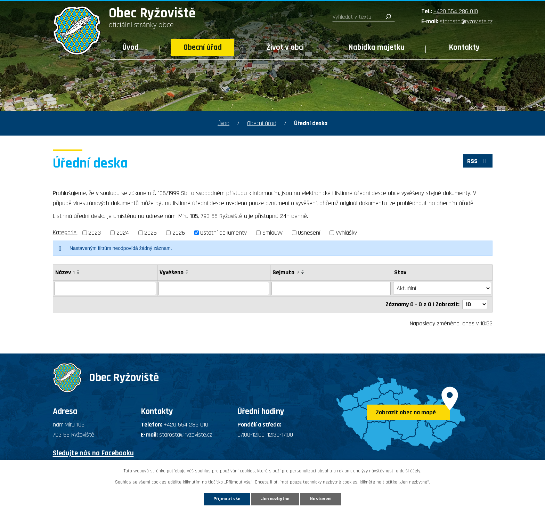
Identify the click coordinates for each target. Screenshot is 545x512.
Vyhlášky (346, 233)
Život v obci (285, 47)
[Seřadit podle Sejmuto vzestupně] (303, 270)
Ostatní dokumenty (223, 233)
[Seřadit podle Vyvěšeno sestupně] (187, 273)
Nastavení (321, 499)
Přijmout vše (226, 499)
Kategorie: (65, 232)
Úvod (130, 47)
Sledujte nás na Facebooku (93, 452)
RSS (478, 161)
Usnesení (309, 233)
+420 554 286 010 (455, 11)
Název (65, 272)
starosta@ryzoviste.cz (466, 21)
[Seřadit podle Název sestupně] (78, 273)
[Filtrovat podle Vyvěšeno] (213, 288)
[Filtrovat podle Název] (105, 288)
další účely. (410, 471)
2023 (94, 233)
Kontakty (464, 47)
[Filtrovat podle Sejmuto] (331, 288)
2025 (150, 233)
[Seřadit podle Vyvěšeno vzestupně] (187, 270)
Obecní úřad (203, 47)
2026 (178, 233)
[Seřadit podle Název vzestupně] (78, 270)
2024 (122, 233)
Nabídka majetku (377, 47)
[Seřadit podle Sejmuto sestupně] (303, 273)
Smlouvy (272, 233)
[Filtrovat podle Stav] (442, 288)
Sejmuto (285, 272)
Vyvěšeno (172, 272)
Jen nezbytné (275, 499)
